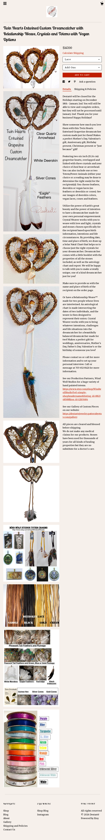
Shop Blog (42, 810)
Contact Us (9, 829)
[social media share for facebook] (64, 81)
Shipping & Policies (85, 89)
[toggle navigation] (5, 3)
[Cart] (101, 4)
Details (67, 89)
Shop (6, 810)
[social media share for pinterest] (75, 81)
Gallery (7, 822)
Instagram (43, 814)
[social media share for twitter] (69, 81)
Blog (5, 814)
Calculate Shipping (73, 53)
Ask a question (87, 81)
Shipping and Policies (15, 825)
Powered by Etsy (90, 818)
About (6, 818)
